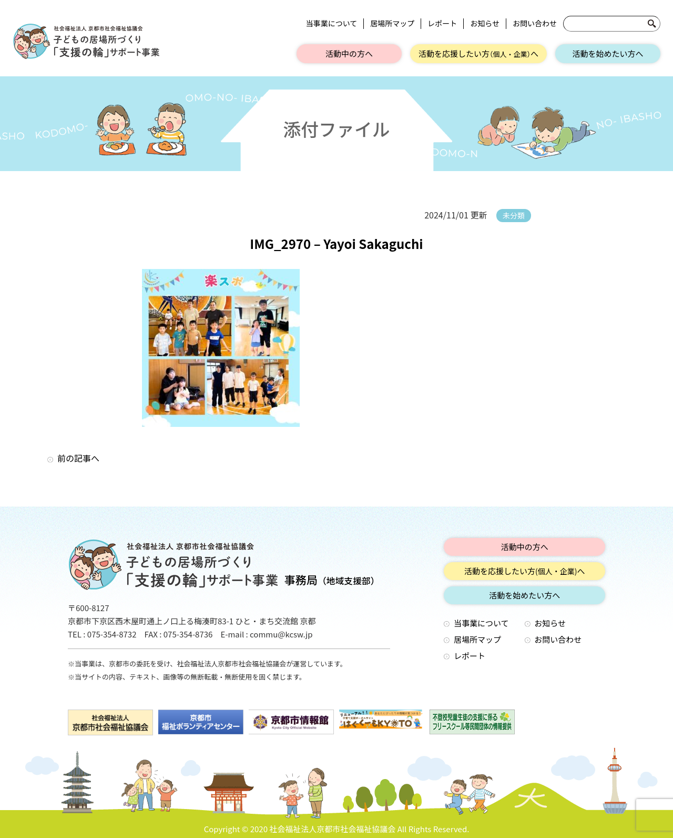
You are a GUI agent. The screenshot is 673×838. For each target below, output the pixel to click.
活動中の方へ (349, 53)
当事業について (332, 23)
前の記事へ (78, 458)
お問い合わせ (535, 23)
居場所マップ (392, 23)
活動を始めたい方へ (607, 53)
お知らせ (484, 23)
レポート (442, 23)
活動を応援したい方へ (478, 53)
